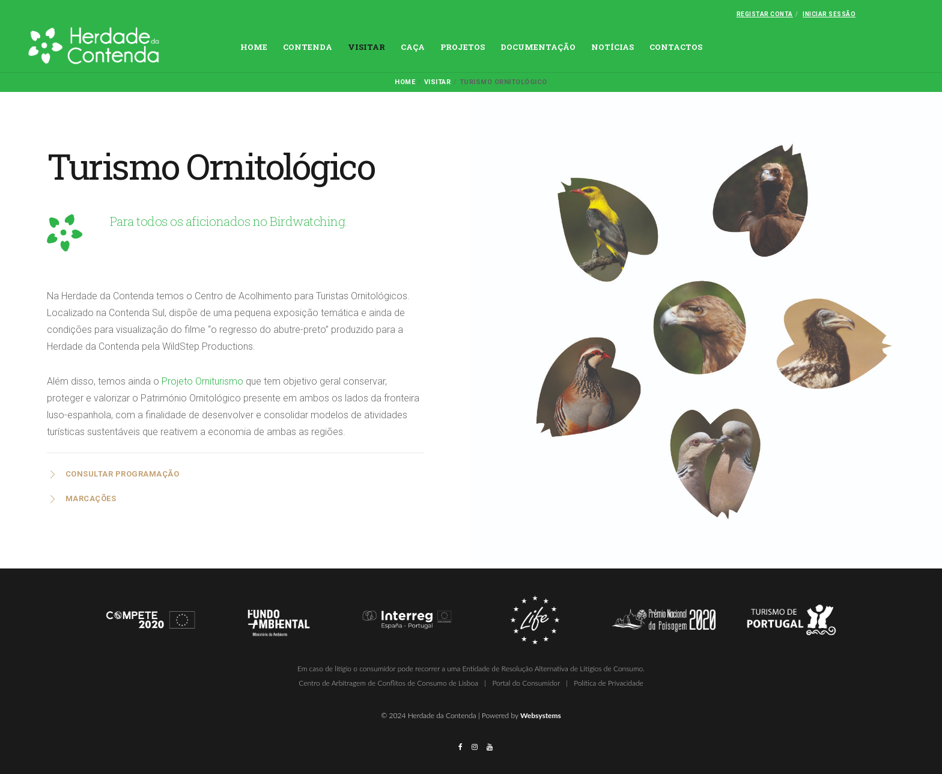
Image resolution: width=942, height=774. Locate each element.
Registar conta (765, 14)
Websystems (540, 715)
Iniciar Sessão (829, 14)
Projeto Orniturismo (202, 381)
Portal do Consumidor (526, 682)
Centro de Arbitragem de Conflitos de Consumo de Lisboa (388, 682)
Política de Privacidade (608, 682)
